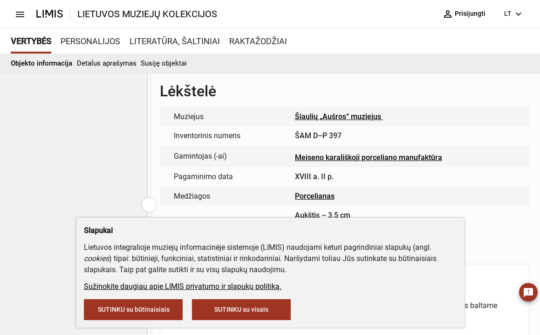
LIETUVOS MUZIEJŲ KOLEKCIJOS (147, 14)
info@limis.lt (278, 206)
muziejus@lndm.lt (218, 147)
